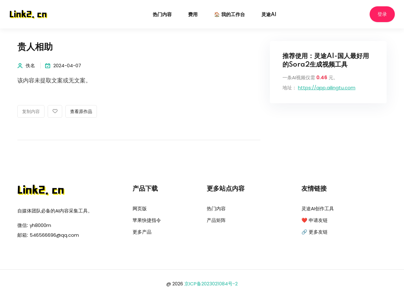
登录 (382, 14)
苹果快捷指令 (147, 220)
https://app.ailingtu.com (326, 87)
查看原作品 (81, 111)
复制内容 (31, 111)
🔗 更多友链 (314, 232)
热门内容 (162, 14)
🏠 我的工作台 (229, 14)
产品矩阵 (216, 220)
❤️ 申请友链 (314, 220)
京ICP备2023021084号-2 (211, 283)
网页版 (140, 208)
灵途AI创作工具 (317, 208)
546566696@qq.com (54, 235)
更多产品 (142, 232)
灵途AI (268, 14)
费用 (193, 14)
